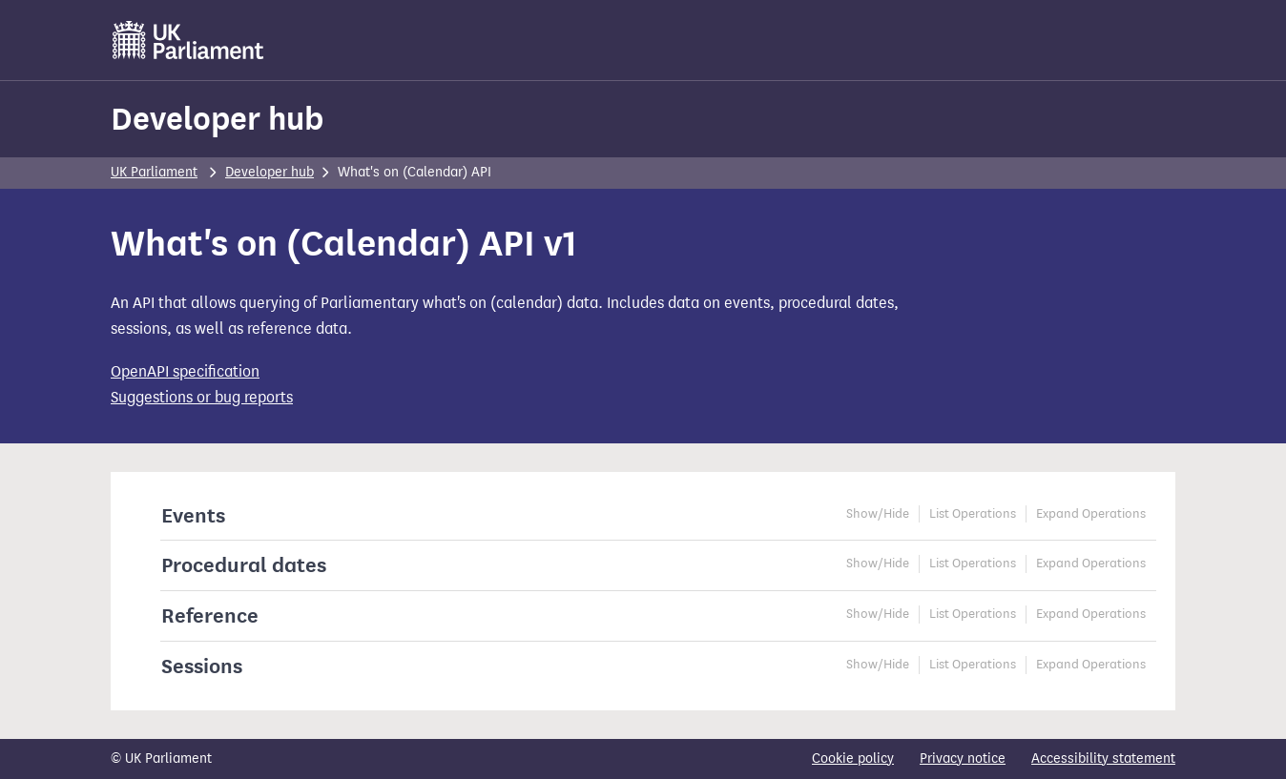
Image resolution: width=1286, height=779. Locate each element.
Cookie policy (853, 758)
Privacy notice (963, 758)
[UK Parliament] (188, 40)
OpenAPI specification (185, 371)
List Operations (972, 514)
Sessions (201, 666)
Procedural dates (243, 565)
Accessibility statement (1103, 758)
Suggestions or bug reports (202, 397)
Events (193, 515)
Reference (210, 615)
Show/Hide (877, 514)
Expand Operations (1091, 514)
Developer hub (217, 118)
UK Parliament (154, 172)
